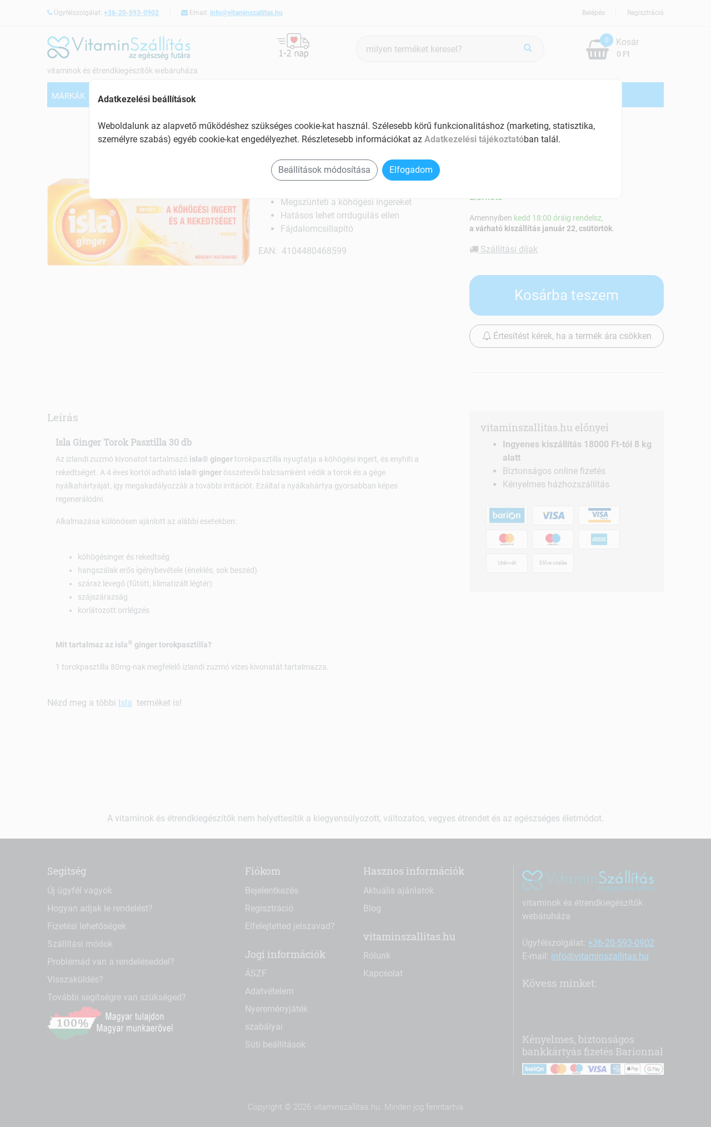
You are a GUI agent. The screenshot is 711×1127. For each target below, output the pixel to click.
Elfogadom (411, 169)
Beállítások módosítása (324, 169)
